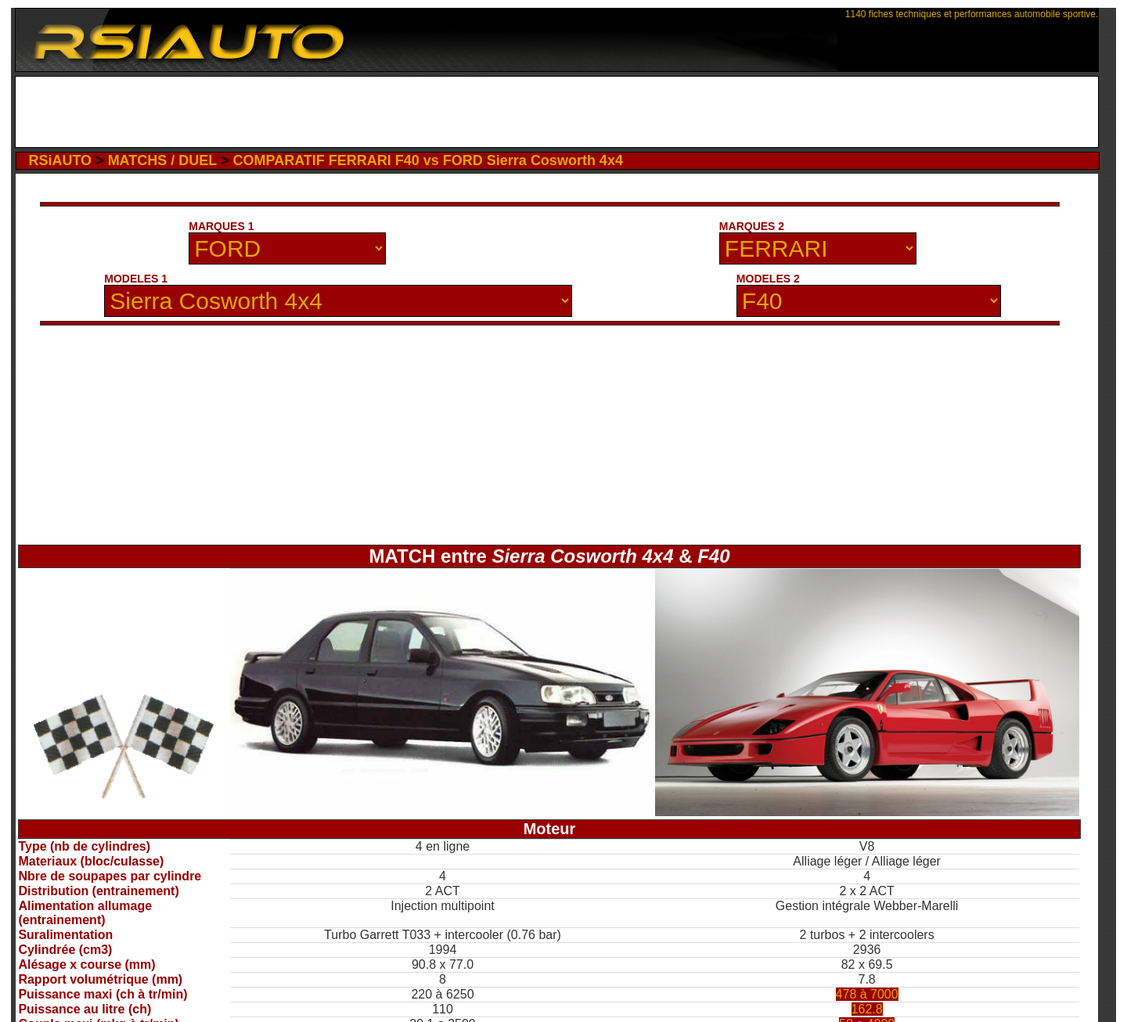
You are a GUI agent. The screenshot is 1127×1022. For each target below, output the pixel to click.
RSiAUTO (59, 160)
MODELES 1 (135, 278)
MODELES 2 (768, 278)
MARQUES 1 (221, 226)
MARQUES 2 (751, 226)
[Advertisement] (557, 112)
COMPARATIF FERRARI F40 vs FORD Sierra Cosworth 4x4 (427, 160)
